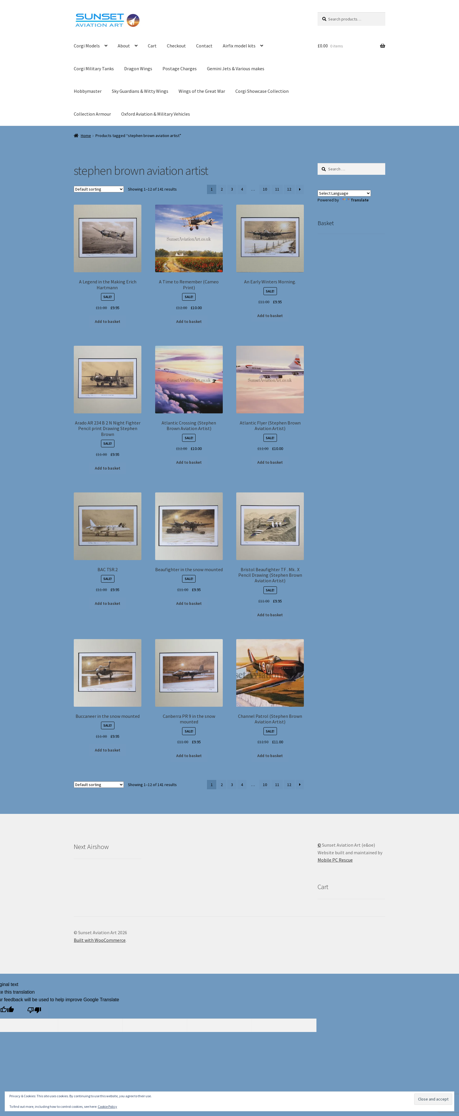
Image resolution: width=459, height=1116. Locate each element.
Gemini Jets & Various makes (235, 68)
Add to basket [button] (107, 321)
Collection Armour (92, 114)
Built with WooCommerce (100, 940)
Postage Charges (179, 68)
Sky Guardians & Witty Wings (140, 91)
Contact (204, 46)
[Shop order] (99, 189)
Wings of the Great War (202, 91)
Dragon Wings (138, 68)
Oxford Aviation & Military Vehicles (155, 114)
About (124, 46)
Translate (354, 200)
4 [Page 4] (242, 189)
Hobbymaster (88, 91)
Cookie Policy (107, 1106)
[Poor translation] (34, 1011)
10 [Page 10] (265, 189)
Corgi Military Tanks (94, 68)
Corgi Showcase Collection (262, 91)
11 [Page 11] (277, 189)
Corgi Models (87, 46)
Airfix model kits (239, 46)
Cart (152, 46)
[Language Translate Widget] (344, 193)
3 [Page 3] (232, 189)
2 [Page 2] (222, 189)
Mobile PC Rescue (335, 860)
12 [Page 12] (289, 189)
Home (86, 135)
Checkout (176, 46)
